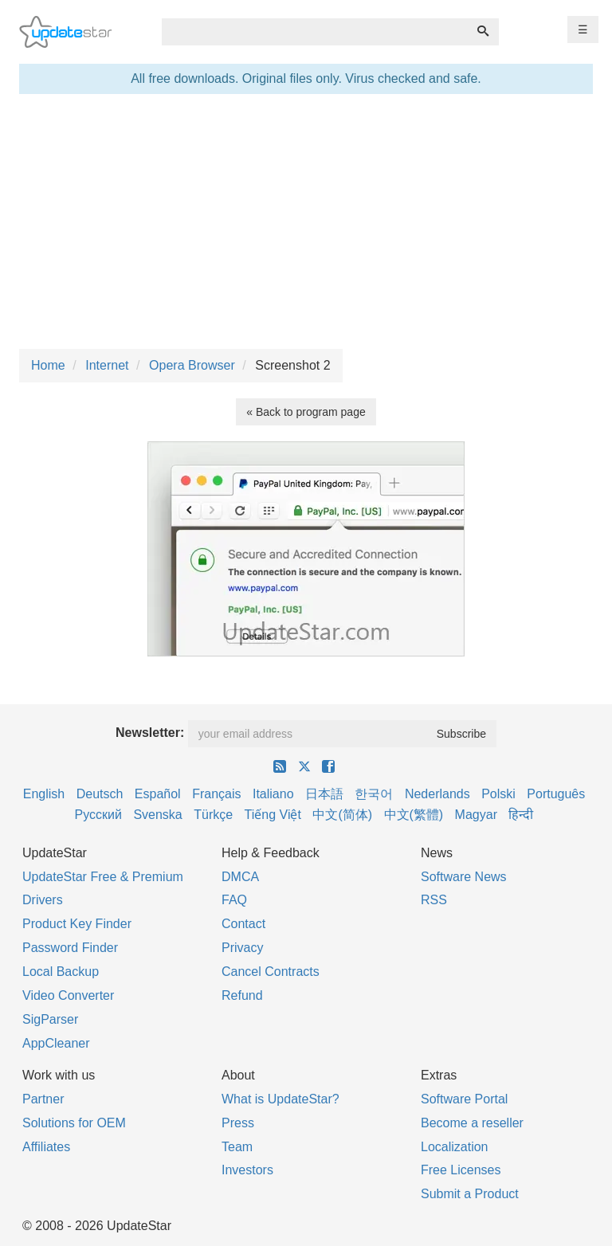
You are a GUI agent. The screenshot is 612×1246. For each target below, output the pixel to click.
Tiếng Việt (273, 814)
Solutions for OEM (74, 1123)
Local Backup (60, 971)
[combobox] (315, 31)
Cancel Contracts (271, 971)
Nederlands (437, 794)
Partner (43, 1099)
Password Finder (70, 947)
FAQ (234, 900)
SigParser (50, 1019)
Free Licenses (461, 1170)
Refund (242, 995)
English (44, 794)
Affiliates (46, 1147)
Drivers (42, 900)
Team (237, 1147)
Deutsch (100, 794)
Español (158, 794)
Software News (464, 877)
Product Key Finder (76, 924)
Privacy (242, 947)
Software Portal (464, 1099)
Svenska (157, 814)
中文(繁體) (414, 814)
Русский (98, 814)
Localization (454, 1147)
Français (216, 794)
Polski (498, 794)
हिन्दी (520, 814)
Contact (243, 924)
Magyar (476, 814)
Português (556, 794)
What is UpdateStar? (280, 1099)
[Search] (483, 31)
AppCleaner (56, 1043)
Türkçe (213, 814)
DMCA (240, 877)
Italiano (273, 794)
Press (238, 1123)
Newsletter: (150, 732)
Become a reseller (472, 1123)
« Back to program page (305, 412)
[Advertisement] (306, 221)
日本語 (324, 794)
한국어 (374, 794)
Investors (247, 1170)
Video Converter (68, 995)
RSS (434, 900)
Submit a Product (470, 1194)
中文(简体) (342, 814)
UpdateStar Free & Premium (102, 877)
